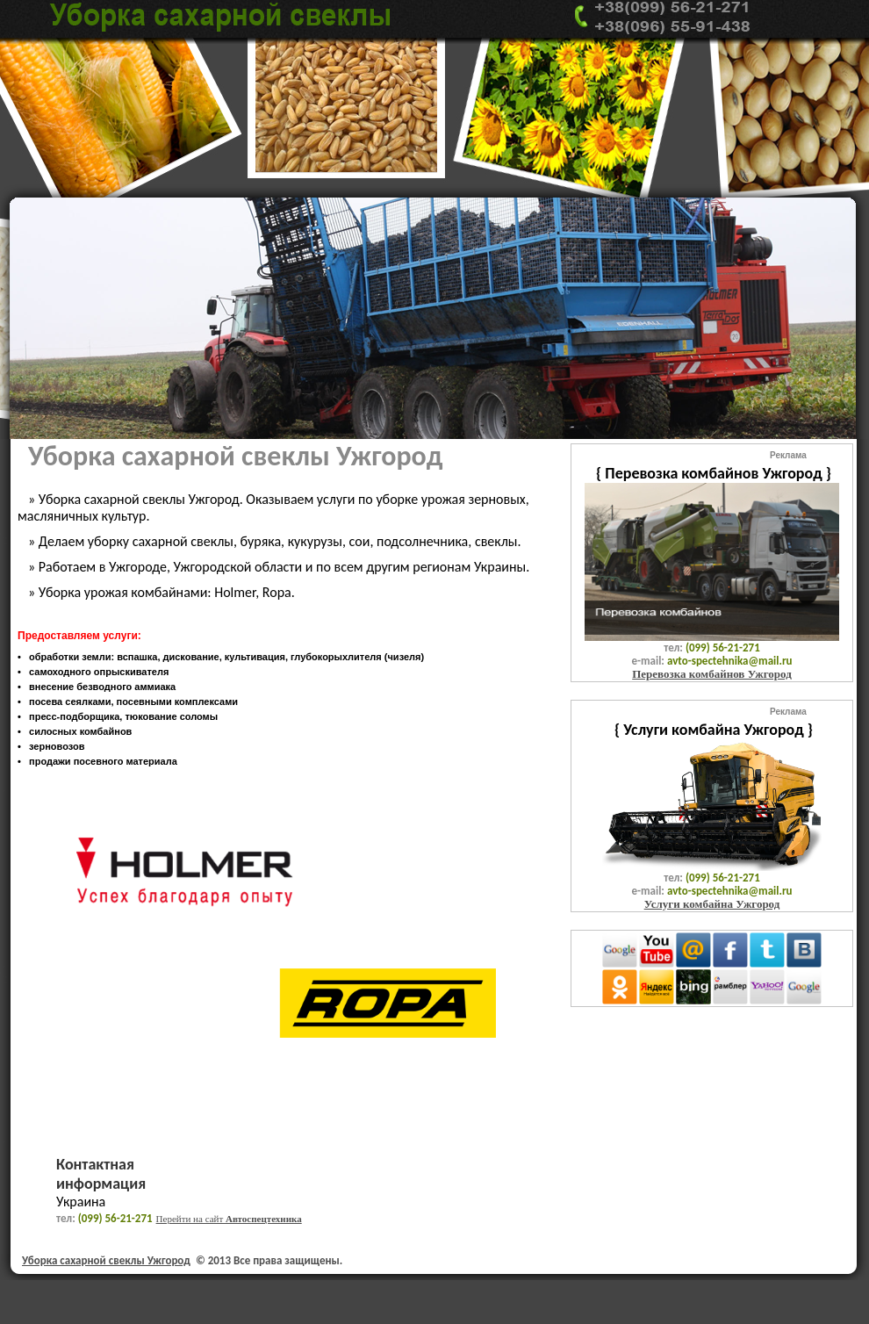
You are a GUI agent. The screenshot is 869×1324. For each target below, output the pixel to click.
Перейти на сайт (229, 1218)
